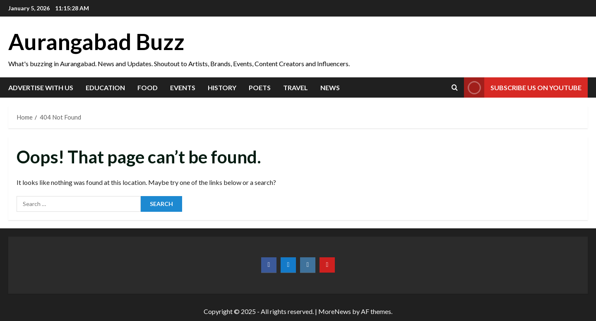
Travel (295, 87)
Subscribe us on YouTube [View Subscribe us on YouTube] (523, 87)
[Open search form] (455, 87)
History (222, 87)
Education (105, 87)
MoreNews (334, 311)
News (330, 87)
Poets (260, 87)
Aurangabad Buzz (96, 41)
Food (147, 87)
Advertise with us (40, 87)
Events (182, 87)
